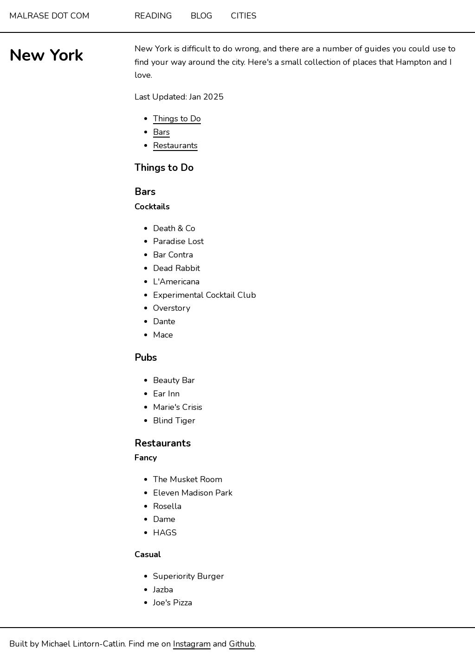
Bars (161, 132)
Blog (201, 15)
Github (242, 643)
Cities (244, 15)
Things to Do (177, 118)
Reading (153, 15)
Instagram (192, 643)
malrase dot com (49, 15)
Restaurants (175, 145)
